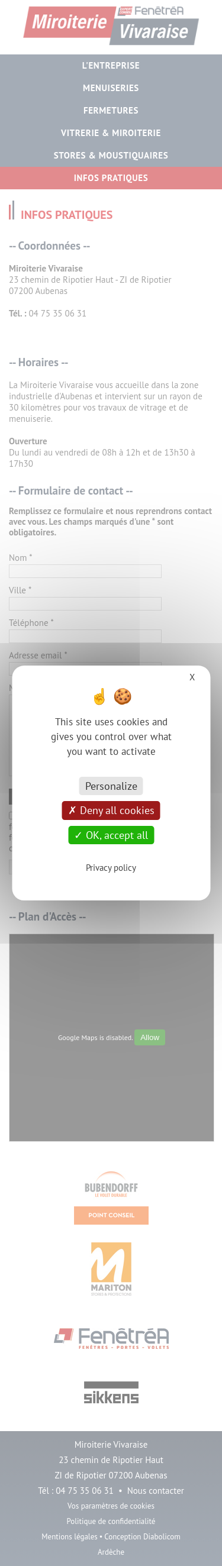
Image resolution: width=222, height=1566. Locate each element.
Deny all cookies (111, 810)
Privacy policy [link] (111, 867)
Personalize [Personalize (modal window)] (111, 786)
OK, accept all (111, 835)
